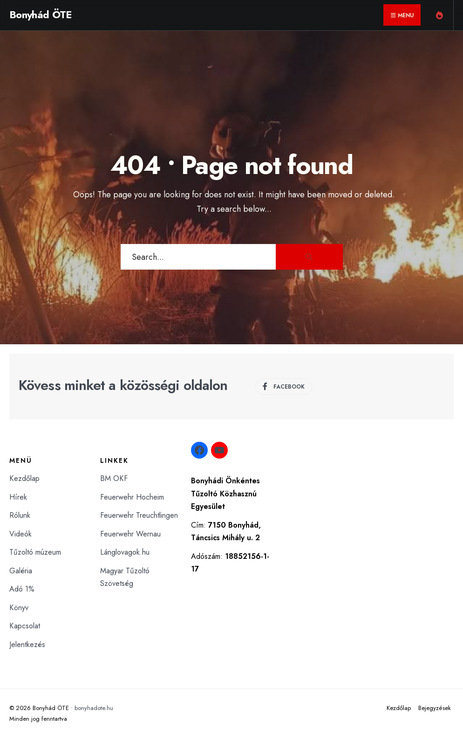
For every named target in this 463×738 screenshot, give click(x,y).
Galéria (20, 570)
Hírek (18, 497)
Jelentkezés (27, 644)
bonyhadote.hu (94, 707)
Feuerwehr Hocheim (132, 497)
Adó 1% (21, 589)
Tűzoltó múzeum (35, 552)
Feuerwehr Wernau (130, 534)
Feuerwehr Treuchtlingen (139, 515)
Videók (20, 534)
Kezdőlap (24, 478)
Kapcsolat (24, 625)
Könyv (18, 607)
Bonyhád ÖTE (40, 14)
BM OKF (114, 478)
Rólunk (19, 515)
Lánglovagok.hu (125, 552)
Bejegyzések (434, 707)
